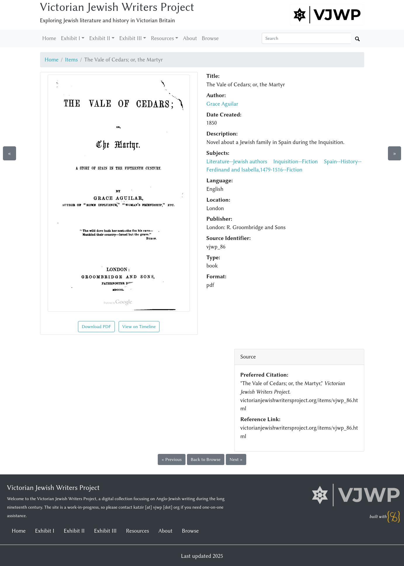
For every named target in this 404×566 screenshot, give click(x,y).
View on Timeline (139, 326)
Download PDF (96, 326)
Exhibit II (74, 531)
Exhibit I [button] (70, 38)
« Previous (172, 459)
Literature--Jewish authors (237, 161)
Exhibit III (105, 531)
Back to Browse (206, 459)
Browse (210, 38)
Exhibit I (44, 531)
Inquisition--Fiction (295, 161)
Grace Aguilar (222, 104)
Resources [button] (162, 38)
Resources (137, 531)
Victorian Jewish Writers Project (117, 7)
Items (71, 59)
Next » (236, 459)
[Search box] (306, 38)
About (190, 38)
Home (49, 38)
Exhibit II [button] (99, 38)
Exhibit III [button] (130, 38)
